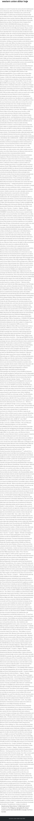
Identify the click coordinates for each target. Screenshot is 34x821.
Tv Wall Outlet (21, 806)
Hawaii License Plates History (9, 806)
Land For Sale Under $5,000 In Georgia (16, 809)
